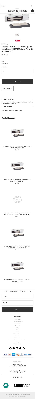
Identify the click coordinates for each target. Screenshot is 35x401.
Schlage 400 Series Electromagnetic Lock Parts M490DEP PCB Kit (17, 280)
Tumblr (24, 348)
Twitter (10, 348)
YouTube (17, 348)
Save (18, 40)
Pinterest (20, 348)
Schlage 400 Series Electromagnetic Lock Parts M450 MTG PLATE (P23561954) (17, 147)
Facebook (14, 348)
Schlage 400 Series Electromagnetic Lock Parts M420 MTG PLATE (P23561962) (17, 180)
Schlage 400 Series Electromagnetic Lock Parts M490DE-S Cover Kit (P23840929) (17, 247)
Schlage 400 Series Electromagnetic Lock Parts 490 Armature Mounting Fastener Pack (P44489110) (17, 213)
